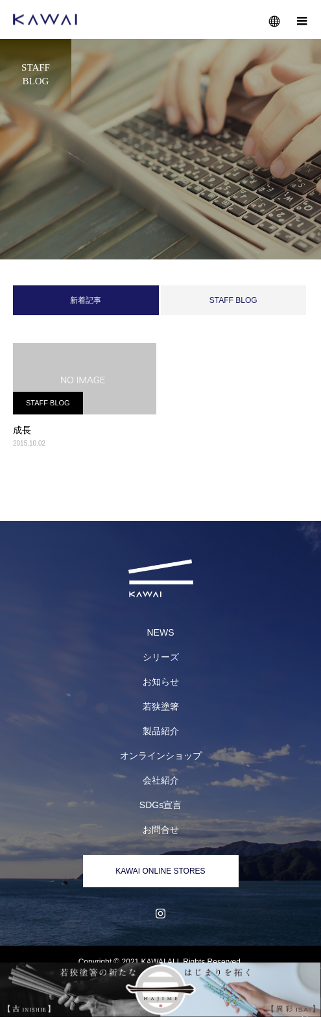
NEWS (160, 632)
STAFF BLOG (233, 300)
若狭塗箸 (161, 706)
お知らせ (161, 681)
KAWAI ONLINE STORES (160, 871)
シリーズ (161, 657)
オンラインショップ (161, 755)
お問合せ (161, 829)
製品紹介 (161, 731)
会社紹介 (161, 780)
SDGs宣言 (160, 805)
